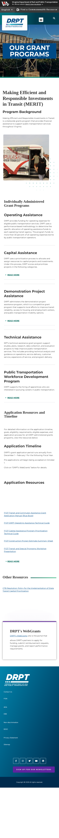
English (7, 10)
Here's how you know (33, 4)
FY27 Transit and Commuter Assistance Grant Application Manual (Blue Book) (25, 514)
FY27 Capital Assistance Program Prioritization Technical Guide (25, 532)
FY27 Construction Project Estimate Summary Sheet (28, 541)
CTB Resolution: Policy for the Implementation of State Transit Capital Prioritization (28, 589)
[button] (41, 20)
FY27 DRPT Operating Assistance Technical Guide (27, 523)
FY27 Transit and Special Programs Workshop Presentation (25, 550)
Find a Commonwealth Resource (36, 9)
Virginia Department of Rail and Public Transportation (35, 2)
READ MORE (13, 275)
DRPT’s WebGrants (18, 636)
